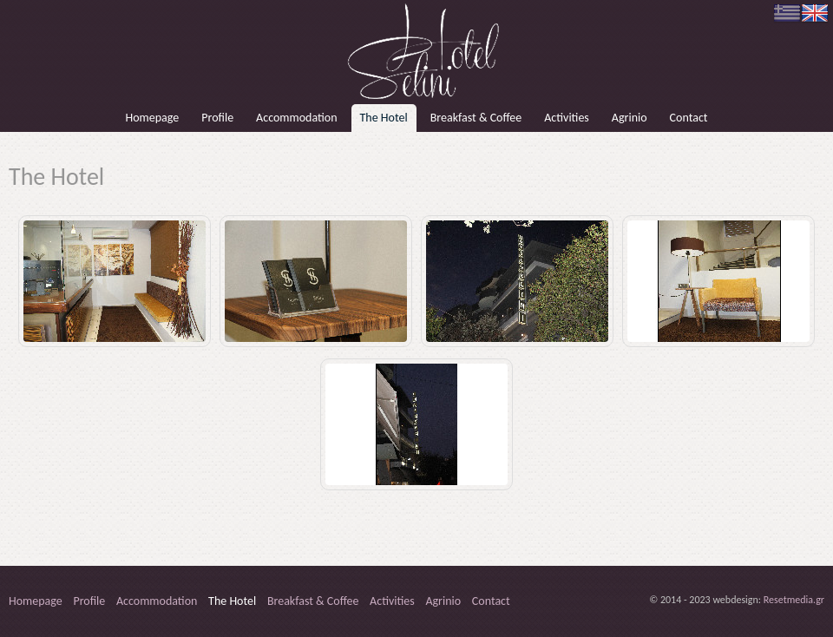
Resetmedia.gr (794, 600)
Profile (217, 117)
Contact (689, 117)
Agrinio (629, 117)
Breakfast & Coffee (476, 117)
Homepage (152, 117)
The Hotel (384, 117)
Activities (566, 117)
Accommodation (296, 117)
